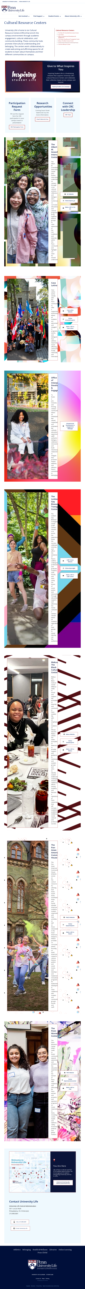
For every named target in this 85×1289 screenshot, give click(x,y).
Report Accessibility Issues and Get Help (51, 1285)
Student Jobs (49, 1274)
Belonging (27, 1250)
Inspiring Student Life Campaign (61, 86)
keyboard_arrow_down (29, 17)
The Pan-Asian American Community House (68, 42)
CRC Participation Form (17, 127)
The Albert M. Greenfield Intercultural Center (68, 33)
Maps (43, 1278)
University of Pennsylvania (9, 1)
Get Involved (23, 16)
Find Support (37, 16)
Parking (47, 1278)
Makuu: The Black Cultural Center (66, 41)
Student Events (53, 16)
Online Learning (65, 1250)
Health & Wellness (40, 1250)
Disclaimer (33, 1285)
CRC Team (68, 115)
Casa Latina (61, 34)
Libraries (53, 1250)
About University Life (72, 16)
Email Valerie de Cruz (42, 119)
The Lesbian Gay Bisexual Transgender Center (68, 39)
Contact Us (38, 1278)
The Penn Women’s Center (64, 44)
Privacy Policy (39, 1285)
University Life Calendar (38, 1274)
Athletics (17, 1250)
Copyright (28, 1285)
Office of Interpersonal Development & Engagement (67, 37)
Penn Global (42, 1252)
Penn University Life (24, 1)
